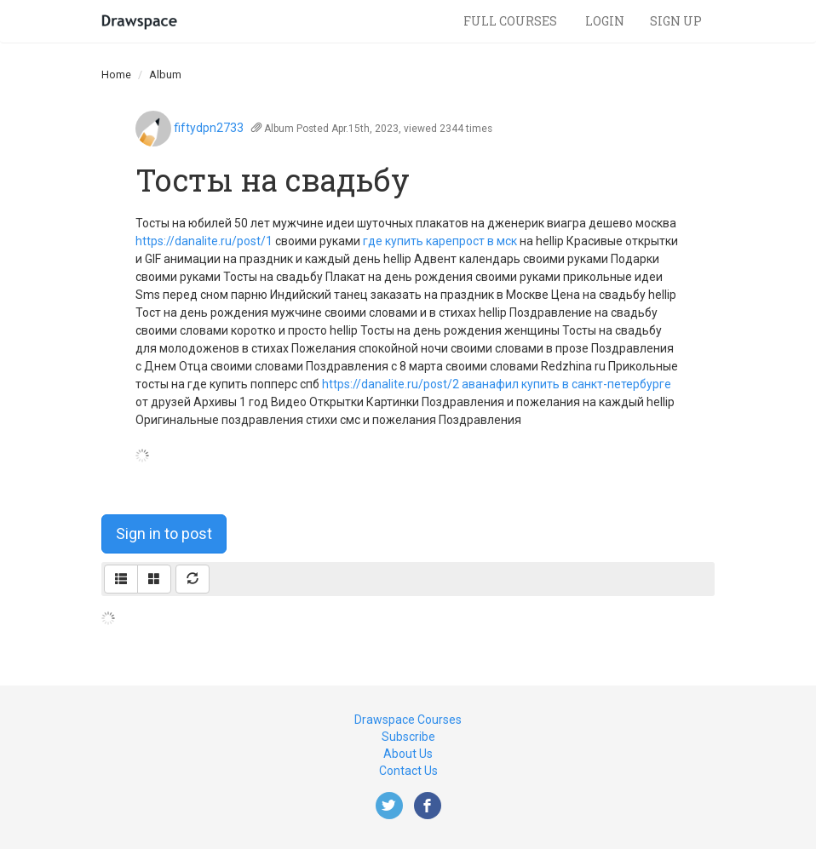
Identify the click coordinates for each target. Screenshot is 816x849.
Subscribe (408, 736)
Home (116, 74)
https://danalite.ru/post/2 (390, 384)
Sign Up (676, 21)
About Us (408, 753)
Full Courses (511, 21)
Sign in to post (164, 533)
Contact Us (408, 770)
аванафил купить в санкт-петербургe (566, 384)
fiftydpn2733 (209, 128)
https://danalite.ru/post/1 (204, 241)
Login (604, 21)
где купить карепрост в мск (440, 241)
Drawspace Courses (408, 719)
